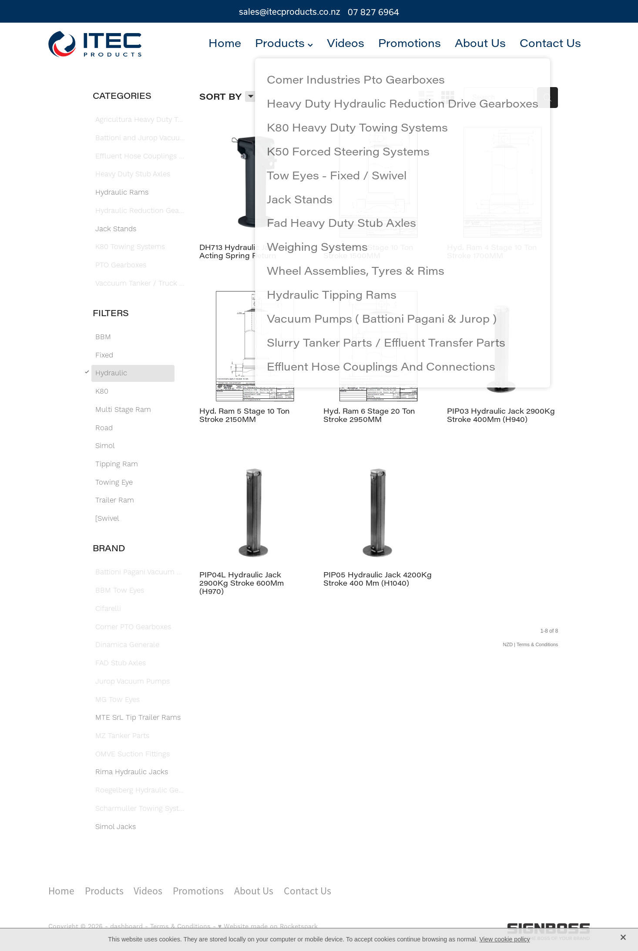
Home (224, 42)
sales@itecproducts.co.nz (289, 12)
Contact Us (550, 42)
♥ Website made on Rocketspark (268, 927)
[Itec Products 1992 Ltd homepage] (102, 44)
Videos (345, 42)
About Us (480, 42)
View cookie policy (505, 939)
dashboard (126, 927)
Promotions (409, 42)
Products (284, 42)
